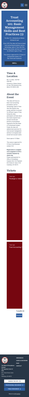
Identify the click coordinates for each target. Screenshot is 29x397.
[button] (19, 366)
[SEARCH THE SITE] (14, 381)
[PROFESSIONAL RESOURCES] (14, 385)
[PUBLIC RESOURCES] (14, 389)
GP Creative (17, 393)
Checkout (19, 315)
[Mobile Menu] (26, 5)
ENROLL (14, 63)
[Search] (22, 5)
